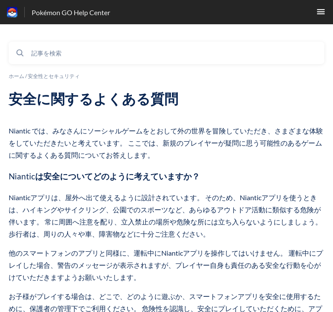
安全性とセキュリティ (54, 76)
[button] (321, 14)
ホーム (16, 76)
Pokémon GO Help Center (71, 12)
